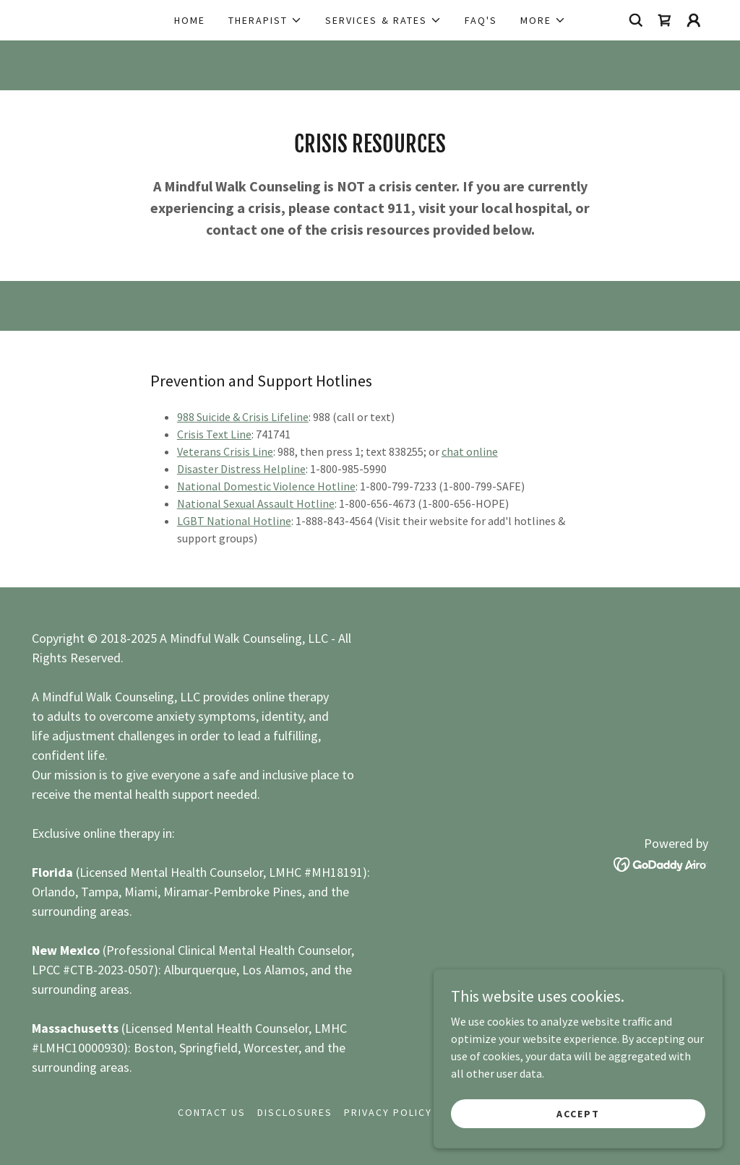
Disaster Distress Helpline (241, 469)
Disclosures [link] (294, 1112)
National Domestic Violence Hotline (266, 486)
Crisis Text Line (214, 434)
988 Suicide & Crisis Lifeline (243, 417)
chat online (470, 451)
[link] (664, 20)
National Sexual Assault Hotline (256, 503)
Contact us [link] (212, 1112)
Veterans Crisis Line (225, 451)
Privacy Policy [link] (388, 1112)
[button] (265, 20)
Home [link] (189, 20)
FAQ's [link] (481, 20)
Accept (578, 1112)
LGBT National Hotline (234, 521)
